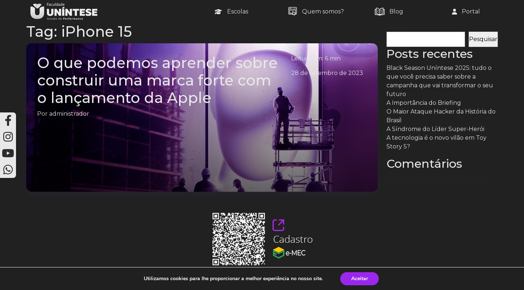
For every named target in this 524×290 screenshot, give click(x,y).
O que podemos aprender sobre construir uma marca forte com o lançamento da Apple (157, 80)
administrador (69, 113)
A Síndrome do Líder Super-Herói (435, 129)
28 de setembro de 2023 (327, 72)
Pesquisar (400, 27)
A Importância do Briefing (423, 102)
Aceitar (359, 278)
